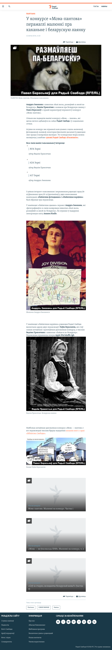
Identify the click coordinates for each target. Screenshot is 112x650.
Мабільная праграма (37, 629)
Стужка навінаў (7, 621)
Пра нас (32, 621)
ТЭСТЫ (96, 6)
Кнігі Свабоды (6, 629)
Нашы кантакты (35, 637)
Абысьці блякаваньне (37, 625)
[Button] (68, 42)
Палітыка (30, 14)
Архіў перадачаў (7, 633)
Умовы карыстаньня (36, 642)
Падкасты (5, 625)
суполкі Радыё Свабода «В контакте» (62, 138)
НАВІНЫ (104, 6)
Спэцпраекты (6, 642)
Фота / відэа (5, 637)
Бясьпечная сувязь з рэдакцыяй (41, 633)
